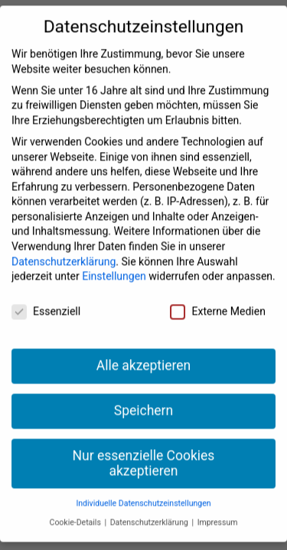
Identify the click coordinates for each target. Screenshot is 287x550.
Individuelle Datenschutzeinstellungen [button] (143, 489)
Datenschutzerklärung (63, 247)
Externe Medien (217, 297)
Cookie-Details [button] (76, 508)
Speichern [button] (143, 396)
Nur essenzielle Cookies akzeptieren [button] (144, 449)
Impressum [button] (217, 508)
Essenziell (45, 297)
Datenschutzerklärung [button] (150, 508)
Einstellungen (114, 262)
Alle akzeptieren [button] (143, 351)
